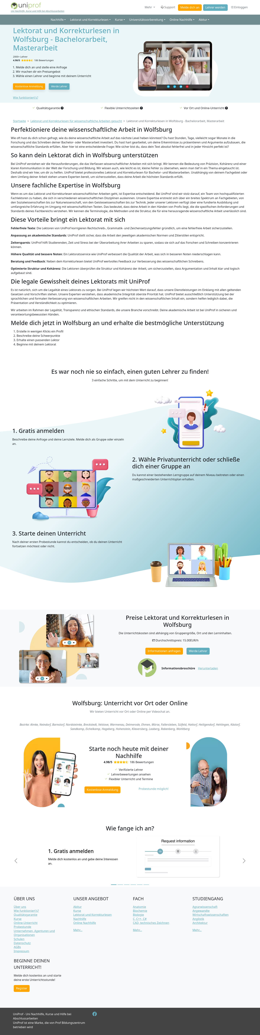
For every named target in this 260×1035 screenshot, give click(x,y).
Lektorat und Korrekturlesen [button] (89, 20)
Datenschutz (22, 943)
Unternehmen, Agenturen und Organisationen (34, 933)
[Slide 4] (133, 885)
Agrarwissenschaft (204, 907)
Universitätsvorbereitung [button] (146, 20)
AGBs (17, 947)
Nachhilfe (79, 919)
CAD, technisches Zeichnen (151, 923)
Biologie (138, 915)
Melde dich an (189, 7)
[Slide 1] (113, 885)
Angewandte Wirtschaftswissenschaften (210, 913)
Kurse (17, 919)
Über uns (20, 907)
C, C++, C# (140, 919)
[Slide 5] (139, 885)
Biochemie (140, 911)
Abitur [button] (203, 20)
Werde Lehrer (59, 86)
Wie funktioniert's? (25, 98)
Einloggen (239, 7)
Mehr (149, 7)
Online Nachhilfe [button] (181, 20)
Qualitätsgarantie (25, 915)
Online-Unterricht (26, 923)
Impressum (21, 951)
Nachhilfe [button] (57, 20)
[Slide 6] (146, 885)
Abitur (77, 907)
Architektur (200, 923)
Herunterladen (208, 668)
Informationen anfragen (164, 651)
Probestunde (22, 927)
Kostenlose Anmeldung (29, 86)
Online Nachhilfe (84, 923)
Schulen (19, 939)
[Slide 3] (126, 885)
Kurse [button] (119, 20)
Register (21, 988)
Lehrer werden (215, 7)
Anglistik (198, 919)
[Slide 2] (120, 885)
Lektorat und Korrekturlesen (92, 915)
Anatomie (139, 907)
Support (168, 7)
